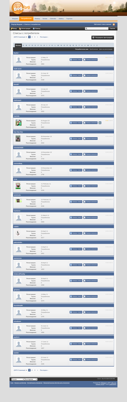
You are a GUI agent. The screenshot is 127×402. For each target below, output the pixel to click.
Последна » (44, 37)
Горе (12, 383)
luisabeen (17, 321)
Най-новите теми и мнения (102, 24)
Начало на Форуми (20, 383)
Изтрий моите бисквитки (34, 383)
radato (16, 226)
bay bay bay (18, 132)
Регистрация (24, 29)
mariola (16, 116)
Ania (15, 179)
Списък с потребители (32, 24)
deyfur (16, 53)
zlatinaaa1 (17, 100)
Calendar (53, 18)
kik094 (16, 353)
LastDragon (112, 384)
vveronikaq (18, 163)
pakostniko (18, 242)
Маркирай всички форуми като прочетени (56, 383)
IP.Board (103, 383)
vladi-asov (18, 69)
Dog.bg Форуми (16, 24)
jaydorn (16, 337)
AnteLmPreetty (19, 274)
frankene (17, 211)
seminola (17, 195)
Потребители (26, 18)
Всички (18, 45)
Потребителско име (81, 49)
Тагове (44, 18)
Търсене (69, 18)
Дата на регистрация (105, 49)
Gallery (61, 18)
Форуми (15, 18)
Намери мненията (90, 60)
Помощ (37, 18)
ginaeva (17, 290)
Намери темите (76, 60)
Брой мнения (94, 49)
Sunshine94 (18, 305)
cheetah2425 (18, 148)
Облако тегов (100, 384)
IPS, (113, 383)
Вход (14, 29)
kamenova (18, 258)
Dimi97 (16, 84)
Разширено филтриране (102, 38)
